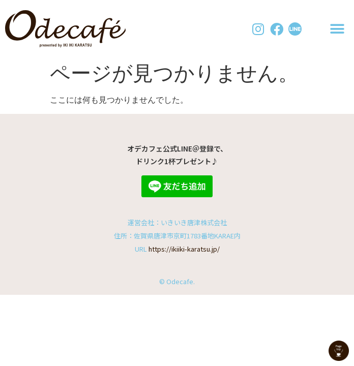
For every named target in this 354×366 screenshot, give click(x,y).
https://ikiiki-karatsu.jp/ (184, 249)
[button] (337, 28)
